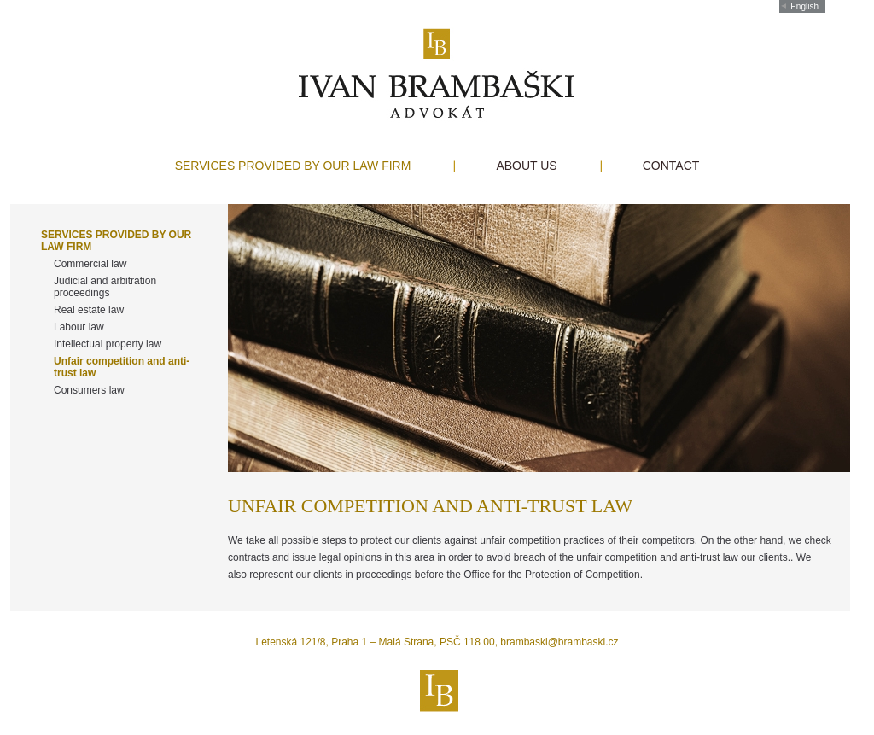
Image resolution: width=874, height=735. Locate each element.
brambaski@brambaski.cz (559, 642)
